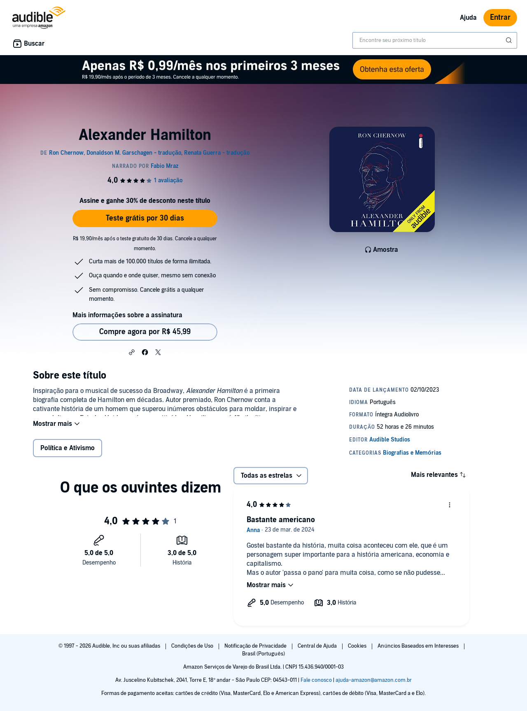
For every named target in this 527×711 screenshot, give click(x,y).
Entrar (500, 17)
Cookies (358, 646)
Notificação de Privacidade (256, 646)
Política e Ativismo (67, 453)
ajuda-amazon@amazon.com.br (374, 680)
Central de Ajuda (318, 646)
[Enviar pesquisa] (509, 40)
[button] (131, 352)
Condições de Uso (193, 646)
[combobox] (434, 40)
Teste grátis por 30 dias (145, 218)
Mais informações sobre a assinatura (127, 315)
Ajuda (468, 18)
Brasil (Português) (263, 654)
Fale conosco (316, 680)
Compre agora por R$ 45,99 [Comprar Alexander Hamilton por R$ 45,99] (145, 332)
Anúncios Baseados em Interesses (418, 646)
